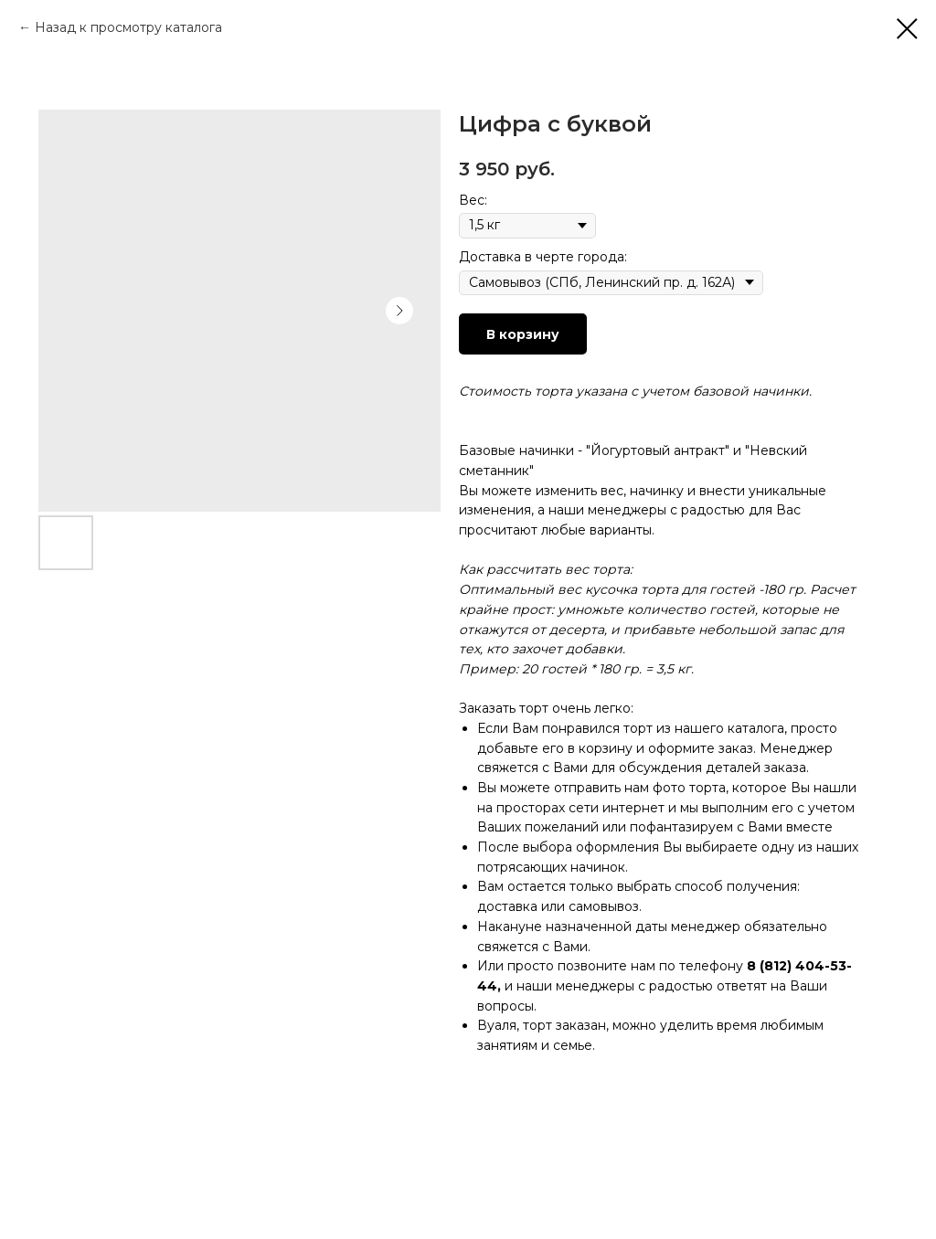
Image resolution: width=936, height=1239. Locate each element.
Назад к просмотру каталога (128, 27)
